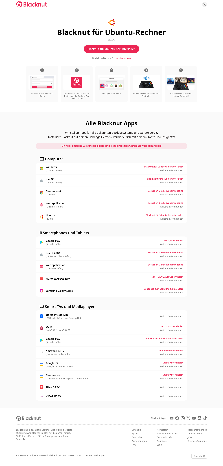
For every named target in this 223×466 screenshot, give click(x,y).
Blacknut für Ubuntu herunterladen (111, 49)
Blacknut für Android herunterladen (164, 338)
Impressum (22, 455)
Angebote (162, 440)
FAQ (134, 444)
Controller (137, 437)
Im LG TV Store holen (172, 326)
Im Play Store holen (173, 240)
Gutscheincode (164, 437)
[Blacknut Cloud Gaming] (31, 4)
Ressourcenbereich (197, 429)
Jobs (190, 437)
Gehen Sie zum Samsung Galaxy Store (164, 288)
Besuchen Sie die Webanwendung (165, 190)
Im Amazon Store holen (171, 350)
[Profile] (204, 4)
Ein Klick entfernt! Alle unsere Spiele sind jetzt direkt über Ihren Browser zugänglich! (111, 146)
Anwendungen (139, 440)
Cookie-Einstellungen (94, 455)
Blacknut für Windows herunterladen (163, 166)
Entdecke (136, 429)
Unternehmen (195, 433)
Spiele (135, 433)
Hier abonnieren (122, 58)
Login (159, 444)
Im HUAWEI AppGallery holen (168, 276)
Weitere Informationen (171, 170)
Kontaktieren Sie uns (167, 433)
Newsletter (162, 429)
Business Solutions (197, 440)
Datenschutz (74, 455)
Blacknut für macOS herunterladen (164, 178)
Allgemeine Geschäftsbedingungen (48, 455)
